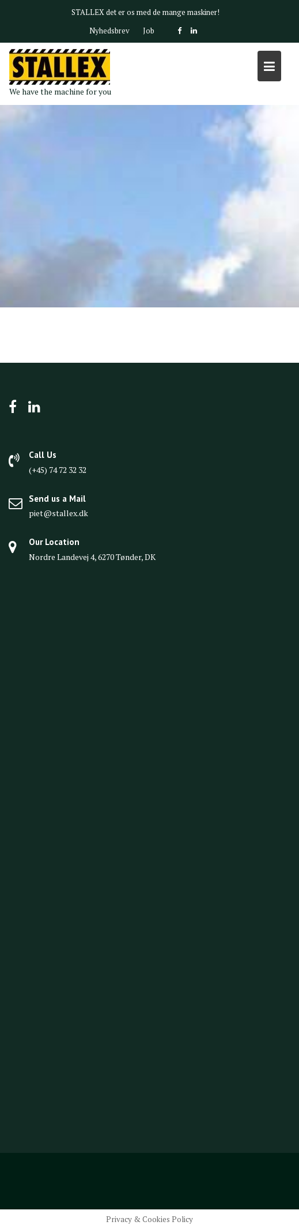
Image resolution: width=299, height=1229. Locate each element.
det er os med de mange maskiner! (162, 12)
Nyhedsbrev (109, 30)
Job (148, 30)
